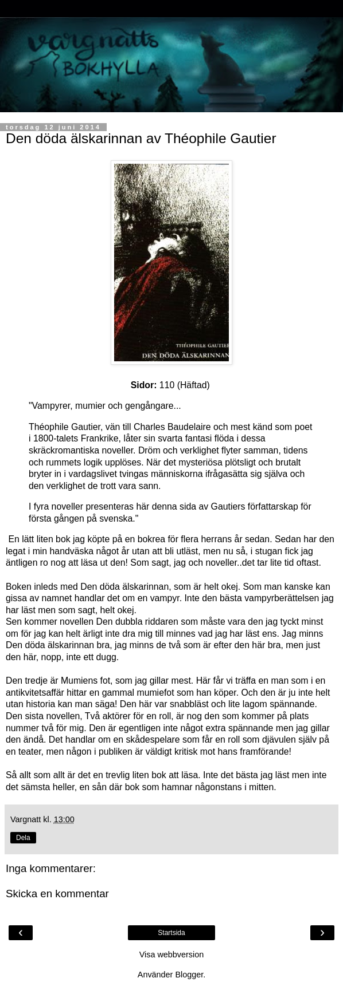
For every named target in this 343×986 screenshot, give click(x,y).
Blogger (189, 974)
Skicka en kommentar (57, 894)
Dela (23, 838)
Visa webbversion (171, 954)
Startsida (171, 933)
